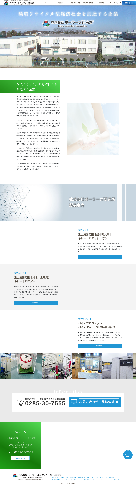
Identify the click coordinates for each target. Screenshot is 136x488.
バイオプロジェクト (74, 3)
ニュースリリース (115, 3)
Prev (2, 34)
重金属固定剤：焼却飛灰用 (68, 477)
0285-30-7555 (23, 452)
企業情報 (101, 3)
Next (133, 34)
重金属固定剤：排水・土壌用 (86, 477)
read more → (100, 257)
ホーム (46, 3)
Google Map (20, 458)
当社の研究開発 (88, 3)
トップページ (55, 477)
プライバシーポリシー (99, 479)
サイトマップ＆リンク (113, 479)
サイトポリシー (87, 479)
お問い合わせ (129, 3)
